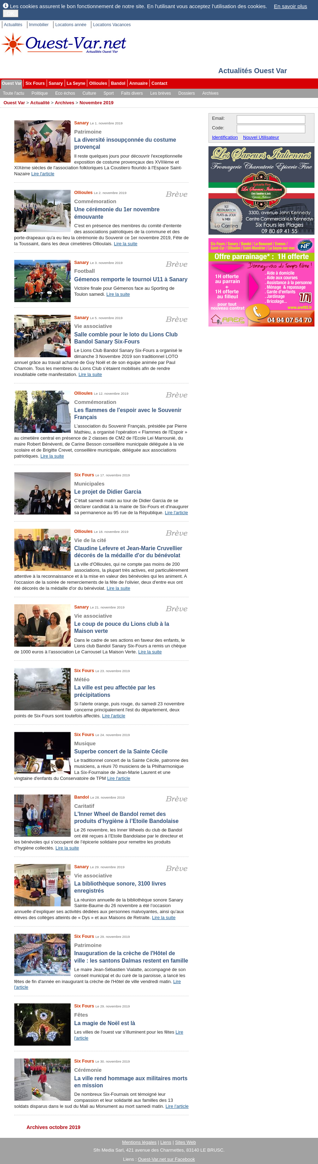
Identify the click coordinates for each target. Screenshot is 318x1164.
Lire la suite (125, 243)
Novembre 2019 (96, 102)
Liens (165, 1142)
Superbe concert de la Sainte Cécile (101, 747)
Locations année (70, 24)
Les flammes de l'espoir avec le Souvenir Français (101, 410)
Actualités (13, 24)
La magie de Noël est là (101, 1018)
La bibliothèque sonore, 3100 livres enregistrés (101, 883)
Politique (39, 93)
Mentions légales (139, 1142)
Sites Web (185, 1142)
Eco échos (65, 93)
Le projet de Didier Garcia (101, 487)
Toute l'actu (13, 93)
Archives (210, 93)
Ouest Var (12, 83)
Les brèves (160, 93)
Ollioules (98, 83)
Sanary (56, 83)
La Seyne (76, 83)
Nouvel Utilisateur (261, 137)
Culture (89, 93)
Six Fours (35, 83)
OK (10, 13)
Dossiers (186, 93)
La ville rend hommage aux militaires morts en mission (101, 1077)
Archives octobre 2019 (53, 1127)
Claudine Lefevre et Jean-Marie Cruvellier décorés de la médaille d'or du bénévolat (101, 548)
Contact (159, 83)
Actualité (40, 102)
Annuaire (138, 83)
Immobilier (38, 24)
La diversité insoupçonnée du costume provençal (101, 139)
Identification (225, 137)
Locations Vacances (112, 24)
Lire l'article (42, 173)
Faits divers (132, 93)
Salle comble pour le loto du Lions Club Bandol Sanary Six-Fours (101, 334)
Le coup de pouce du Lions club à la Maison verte (101, 623)
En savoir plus (290, 6)
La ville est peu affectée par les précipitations (101, 687)
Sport (109, 93)
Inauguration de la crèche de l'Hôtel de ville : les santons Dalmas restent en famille (101, 953)
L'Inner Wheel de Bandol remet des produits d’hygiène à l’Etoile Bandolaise (101, 813)
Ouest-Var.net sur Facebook (166, 1159)
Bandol (118, 83)
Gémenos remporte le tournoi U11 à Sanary (101, 275)
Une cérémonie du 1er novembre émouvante (101, 209)
